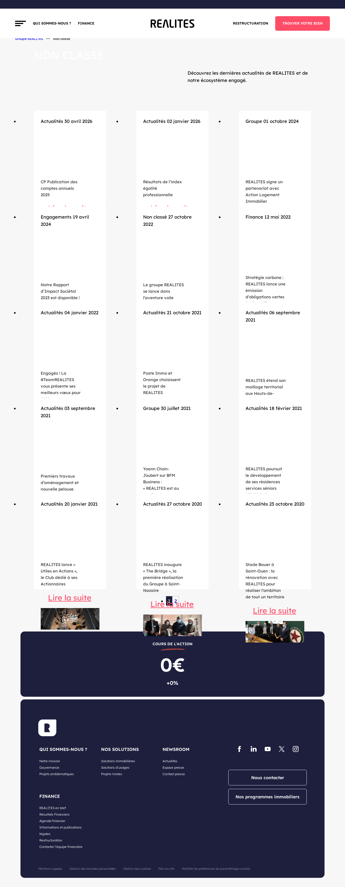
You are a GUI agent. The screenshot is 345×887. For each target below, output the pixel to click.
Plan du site (166, 869)
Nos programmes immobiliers (267, 796)
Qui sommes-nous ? (52, 23)
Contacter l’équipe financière (60, 847)
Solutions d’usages (115, 767)
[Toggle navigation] (20, 23)
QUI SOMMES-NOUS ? (63, 749)
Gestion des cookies (137, 869)
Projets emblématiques (56, 774)
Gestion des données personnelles (93, 869)
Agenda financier (52, 821)
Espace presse (173, 767)
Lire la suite (69, 597)
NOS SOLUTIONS (120, 749)
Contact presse (174, 774)
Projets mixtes (111, 774)
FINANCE (86, 23)
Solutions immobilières (118, 761)
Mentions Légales (50, 869)
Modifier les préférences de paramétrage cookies (216, 869)
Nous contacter (267, 777)
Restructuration (250, 23)
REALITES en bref (52, 808)
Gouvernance (49, 767)
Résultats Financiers (54, 814)
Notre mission (49, 761)
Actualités (170, 761)
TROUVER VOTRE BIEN (302, 23)
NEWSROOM (176, 749)
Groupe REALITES (29, 39)
